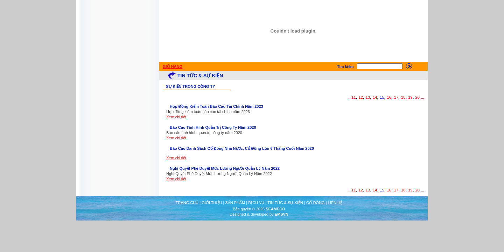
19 (410, 97)
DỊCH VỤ (256, 203)
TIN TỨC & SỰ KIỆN (285, 203)
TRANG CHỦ (187, 203)
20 (417, 97)
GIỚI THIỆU (212, 203)
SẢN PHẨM (235, 203)
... (349, 97)
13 (368, 97)
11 (353, 97)
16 (389, 97)
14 (375, 97)
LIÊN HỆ (335, 203)
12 (361, 97)
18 (403, 97)
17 (396, 97)
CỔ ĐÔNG (315, 203)
